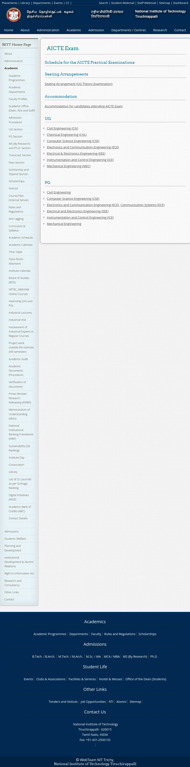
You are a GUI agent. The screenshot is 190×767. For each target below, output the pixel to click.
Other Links (12, 592)
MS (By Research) (135, 656)
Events (58, 3)
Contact (180, 30)
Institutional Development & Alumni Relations (19, 562)
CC (67, 3)
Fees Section (16, 162)
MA (98, 656)
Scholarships (16, 181)
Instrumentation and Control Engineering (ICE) (80, 160)
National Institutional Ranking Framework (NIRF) (21, 432)
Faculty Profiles (18, 99)
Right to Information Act (19, 573)
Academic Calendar (20, 245)
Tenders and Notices (63, 702)
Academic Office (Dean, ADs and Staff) (22, 108)
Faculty (96, 634)
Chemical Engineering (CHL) (67, 135)
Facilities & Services (82, 679)
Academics (95, 621)
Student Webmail (122, 3)
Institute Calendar (20, 271)
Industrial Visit (17, 320)
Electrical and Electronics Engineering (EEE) (78, 211)
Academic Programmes (17, 78)
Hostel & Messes (110, 679)
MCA (107, 656)
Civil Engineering (59, 192)
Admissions (12, 531)
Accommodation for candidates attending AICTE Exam (84, 106)
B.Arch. (50, 656)
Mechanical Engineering (64, 224)
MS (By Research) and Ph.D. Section (20, 146)
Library (25, 3)
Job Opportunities (93, 702)
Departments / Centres (128, 30)
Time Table (15, 252)
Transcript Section (20, 155)
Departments (42, 3)
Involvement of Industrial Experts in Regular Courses (21, 331)
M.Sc (89, 656)
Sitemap (164, 3)
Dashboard (180, 3)
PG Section (15, 136)
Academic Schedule (21, 237)
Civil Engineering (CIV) (62, 128)
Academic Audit (18, 359)
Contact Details (18, 518)
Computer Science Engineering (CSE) (73, 141)
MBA (116, 656)
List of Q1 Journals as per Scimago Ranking (20, 483)
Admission (96, 30)
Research (160, 30)
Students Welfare (15, 539)
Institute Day (16, 457)
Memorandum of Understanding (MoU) (19, 414)
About (25, 30)
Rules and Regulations (16, 209)
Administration (48, 30)
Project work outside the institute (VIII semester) (21, 347)
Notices (13, 188)
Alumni (121, 702)
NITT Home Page (16, 45)
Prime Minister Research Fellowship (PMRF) (20, 398)
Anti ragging (16, 219)
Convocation (16, 465)
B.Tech (37, 656)
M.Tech (63, 656)
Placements (10, 3)
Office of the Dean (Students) (146, 679)
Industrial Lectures (20, 313)
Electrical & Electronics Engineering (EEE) (76, 153)
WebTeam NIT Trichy (96, 759)
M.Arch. (77, 656)
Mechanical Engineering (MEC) (68, 166)
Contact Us (95, 712)
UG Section (16, 129)
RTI (111, 702)
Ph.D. (154, 656)
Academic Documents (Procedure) (16, 370)
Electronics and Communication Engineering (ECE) (83, 147)
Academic (73, 30)
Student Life (95, 667)
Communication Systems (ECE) (142, 205)
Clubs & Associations (51, 679)
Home (8, 30)
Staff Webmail (146, 3)
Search (103, 3)
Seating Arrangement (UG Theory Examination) (79, 84)
